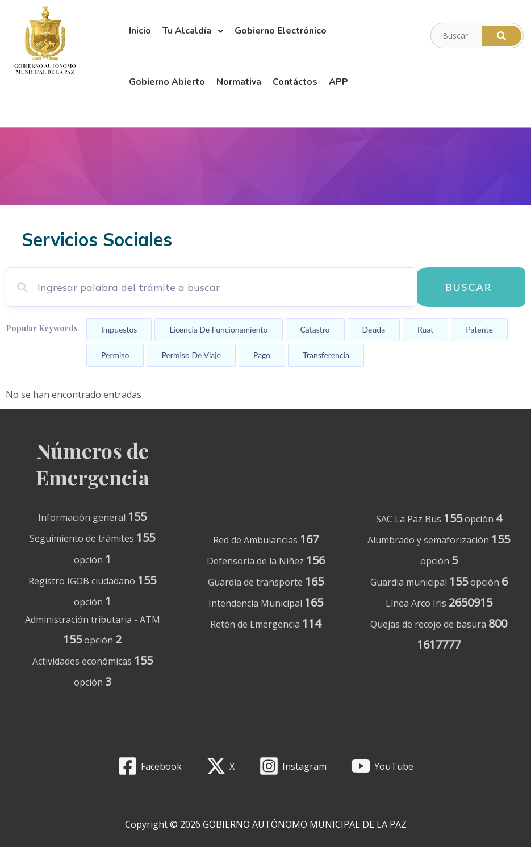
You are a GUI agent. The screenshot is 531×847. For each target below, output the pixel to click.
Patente (479, 329)
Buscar (468, 287)
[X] (221, 766)
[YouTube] (382, 766)
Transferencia (326, 355)
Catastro (315, 329)
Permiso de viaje (191, 355)
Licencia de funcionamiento (218, 329)
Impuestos (119, 329)
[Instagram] (293, 766)
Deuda (374, 329)
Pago (261, 355)
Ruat (425, 329)
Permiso (115, 355)
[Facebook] (150, 766)
